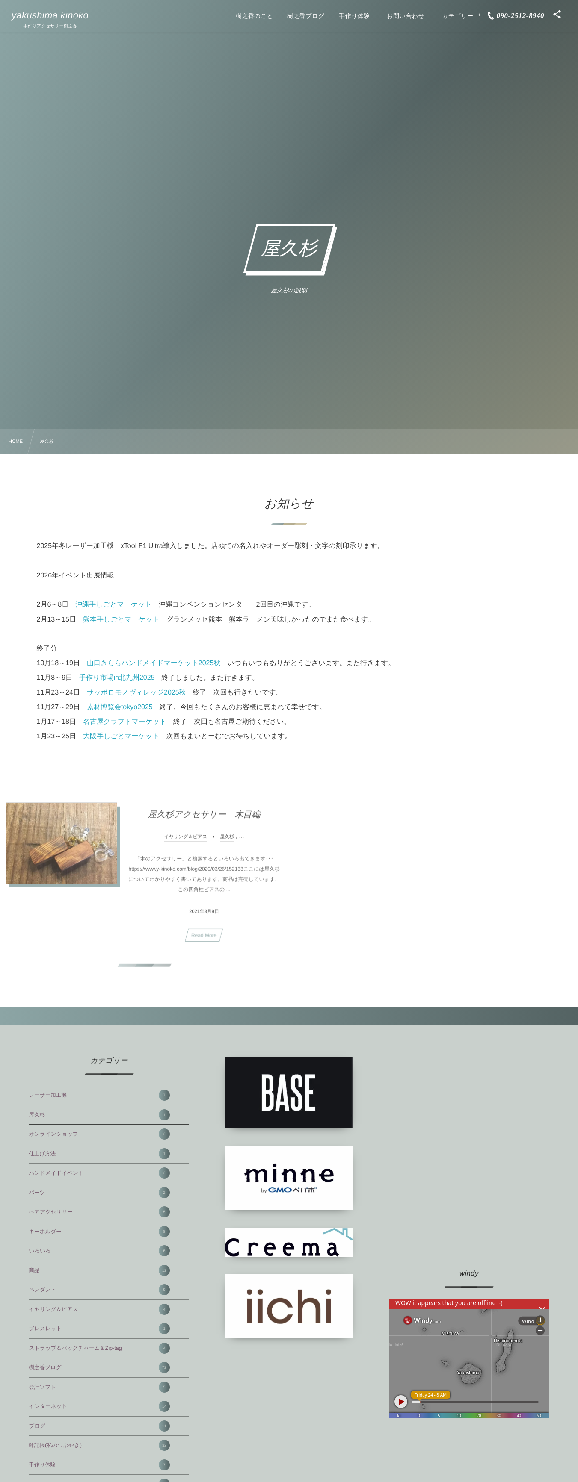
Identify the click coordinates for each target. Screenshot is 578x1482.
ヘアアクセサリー (99, 1211)
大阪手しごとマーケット (121, 736)
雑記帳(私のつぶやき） (99, 1445)
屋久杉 (99, 1114)
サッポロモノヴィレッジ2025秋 (136, 692)
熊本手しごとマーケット (121, 619)
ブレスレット (99, 1328)
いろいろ (99, 1250)
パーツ (99, 1192)
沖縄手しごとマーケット (113, 604)
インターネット (99, 1406)
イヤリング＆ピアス (99, 1309)
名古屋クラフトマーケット (124, 721)
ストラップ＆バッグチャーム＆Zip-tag (99, 1348)
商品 (99, 1270)
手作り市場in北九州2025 (116, 677)
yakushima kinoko (50, 15)
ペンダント (99, 1289)
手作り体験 (99, 1464)
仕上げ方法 (99, 1153)
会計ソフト (99, 1387)
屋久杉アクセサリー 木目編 (204, 820)
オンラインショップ (99, 1134)
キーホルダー (99, 1231)
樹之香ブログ (99, 1367)
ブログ (99, 1426)
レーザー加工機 (99, 1095)
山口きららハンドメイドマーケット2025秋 (153, 663)
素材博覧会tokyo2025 (120, 707)
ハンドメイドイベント (99, 1173)
